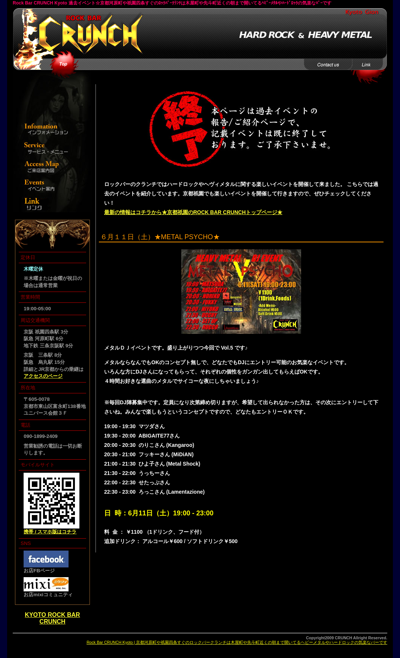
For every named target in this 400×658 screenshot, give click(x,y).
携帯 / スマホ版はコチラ (50, 531)
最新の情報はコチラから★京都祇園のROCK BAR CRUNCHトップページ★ (193, 212)
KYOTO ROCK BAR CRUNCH (52, 618)
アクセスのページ (43, 376)
